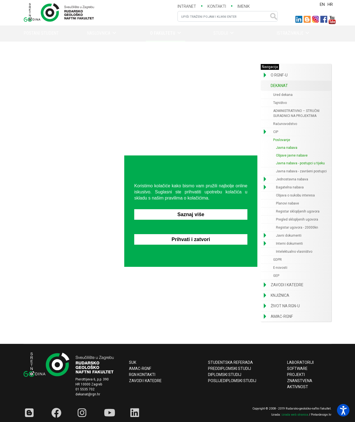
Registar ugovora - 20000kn (297, 227)
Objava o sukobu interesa (295, 195)
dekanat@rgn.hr (87, 394)
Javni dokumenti (288, 235)
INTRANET (187, 6)
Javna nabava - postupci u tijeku (300, 163)
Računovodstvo (285, 124)
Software (297, 368)
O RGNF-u (279, 75)
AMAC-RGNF (282, 316)
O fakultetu (162, 33)
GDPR (277, 260)
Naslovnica (98, 33)
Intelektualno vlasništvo (294, 252)
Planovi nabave (287, 203)
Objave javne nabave (292, 155)
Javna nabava (286, 148)
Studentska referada (230, 362)
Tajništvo (280, 103)
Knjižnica (280, 295)
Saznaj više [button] (190, 214)
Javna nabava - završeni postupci (301, 171)
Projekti (296, 374)
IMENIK (243, 6)
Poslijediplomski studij (232, 380)
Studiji (220, 33)
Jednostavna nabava (292, 179)
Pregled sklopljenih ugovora (297, 219)
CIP (275, 132)
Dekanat (279, 85)
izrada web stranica (295, 414)
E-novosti (280, 268)
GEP (276, 276)
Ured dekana (283, 95)
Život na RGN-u (285, 306)
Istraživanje (290, 33)
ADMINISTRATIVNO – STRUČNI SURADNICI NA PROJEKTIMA (296, 113)
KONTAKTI (216, 6)
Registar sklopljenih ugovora (298, 211)
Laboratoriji (300, 362)
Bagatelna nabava (290, 187)
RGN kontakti (142, 374)
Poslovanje (281, 140)
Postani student (41, 33)
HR (330, 4)
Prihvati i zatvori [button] (190, 239)
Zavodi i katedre (287, 285)
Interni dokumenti (289, 243)
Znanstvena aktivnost (299, 383)
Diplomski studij (224, 374)
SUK (132, 362)
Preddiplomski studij (229, 368)
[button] (265, 75)
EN (322, 4)
